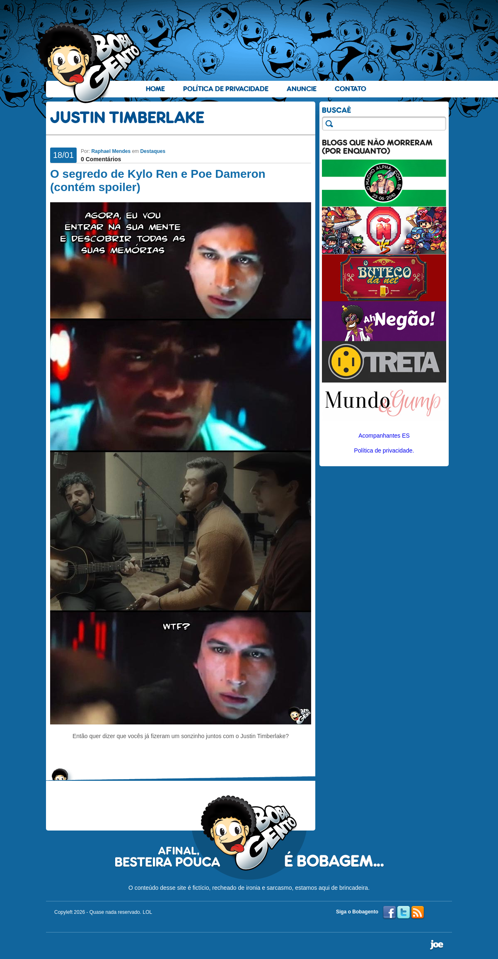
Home (155, 88)
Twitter (403, 913)
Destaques (152, 151)
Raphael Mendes (111, 151)
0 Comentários (101, 159)
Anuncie (302, 88)
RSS (418, 913)
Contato (350, 88)
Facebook (389, 913)
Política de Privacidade (225, 88)
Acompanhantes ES (384, 435)
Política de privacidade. (384, 450)
